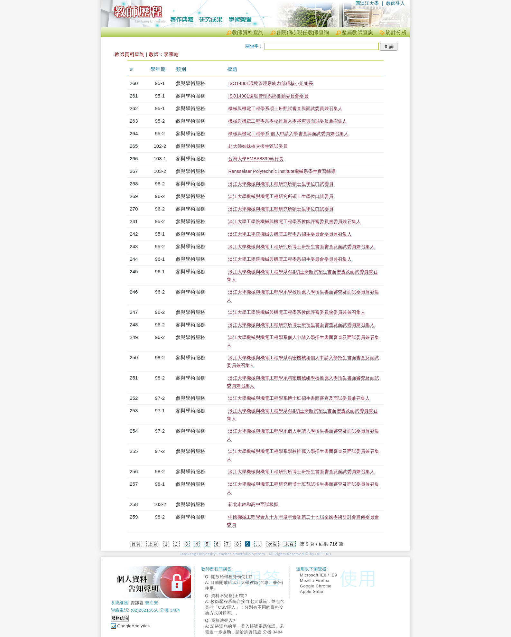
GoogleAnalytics (133, 625)
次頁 (272, 544)
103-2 (159, 171)
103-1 (159, 158)
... (258, 544)
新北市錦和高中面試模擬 (253, 504)
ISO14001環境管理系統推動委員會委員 (268, 95)
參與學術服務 (190, 83)
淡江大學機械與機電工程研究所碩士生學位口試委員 (280, 183)
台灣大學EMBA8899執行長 (255, 158)
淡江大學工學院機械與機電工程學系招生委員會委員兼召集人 (289, 234)
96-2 (160, 183)
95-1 (160, 83)
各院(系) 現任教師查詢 (302, 32)
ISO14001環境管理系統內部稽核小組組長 (270, 83)
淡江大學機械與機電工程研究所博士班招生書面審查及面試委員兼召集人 (301, 246)
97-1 (160, 410)
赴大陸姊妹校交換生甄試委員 (258, 146)
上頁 (152, 544)
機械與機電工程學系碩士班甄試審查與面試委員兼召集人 (285, 108)
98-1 (160, 484)
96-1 (160, 259)
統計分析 (396, 32)
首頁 (136, 544)
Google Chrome (315, 586)
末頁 (289, 544)
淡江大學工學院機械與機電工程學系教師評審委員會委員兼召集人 (294, 221)
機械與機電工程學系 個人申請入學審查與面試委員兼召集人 (288, 133)
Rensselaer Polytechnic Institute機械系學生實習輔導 (281, 171)
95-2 (160, 121)
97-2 (160, 398)
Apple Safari (312, 591)
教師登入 (395, 3)
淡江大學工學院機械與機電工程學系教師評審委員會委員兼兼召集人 (296, 312)
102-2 (159, 146)
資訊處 (137, 602)
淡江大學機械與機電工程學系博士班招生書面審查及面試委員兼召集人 (299, 398)
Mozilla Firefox (314, 580)
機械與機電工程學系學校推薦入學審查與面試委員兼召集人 (287, 121)
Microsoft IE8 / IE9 (318, 575)
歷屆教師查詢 (357, 32)
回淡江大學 (367, 3)
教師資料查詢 (248, 32)
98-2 (160, 357)
